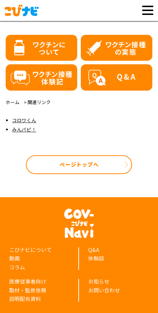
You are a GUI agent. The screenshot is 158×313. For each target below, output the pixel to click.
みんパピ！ (24, 129)
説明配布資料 (25, 298)
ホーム (12, 102)
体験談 (96, 258)
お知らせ (98, 281)
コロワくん (24, 120)
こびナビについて (30, 249)
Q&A (93, 249)
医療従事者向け (27, 281)
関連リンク (39, 102)
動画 (14, 258)
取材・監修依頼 (27, 290)
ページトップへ (79, 164)
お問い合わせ (104, 290)
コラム (17, 267)
